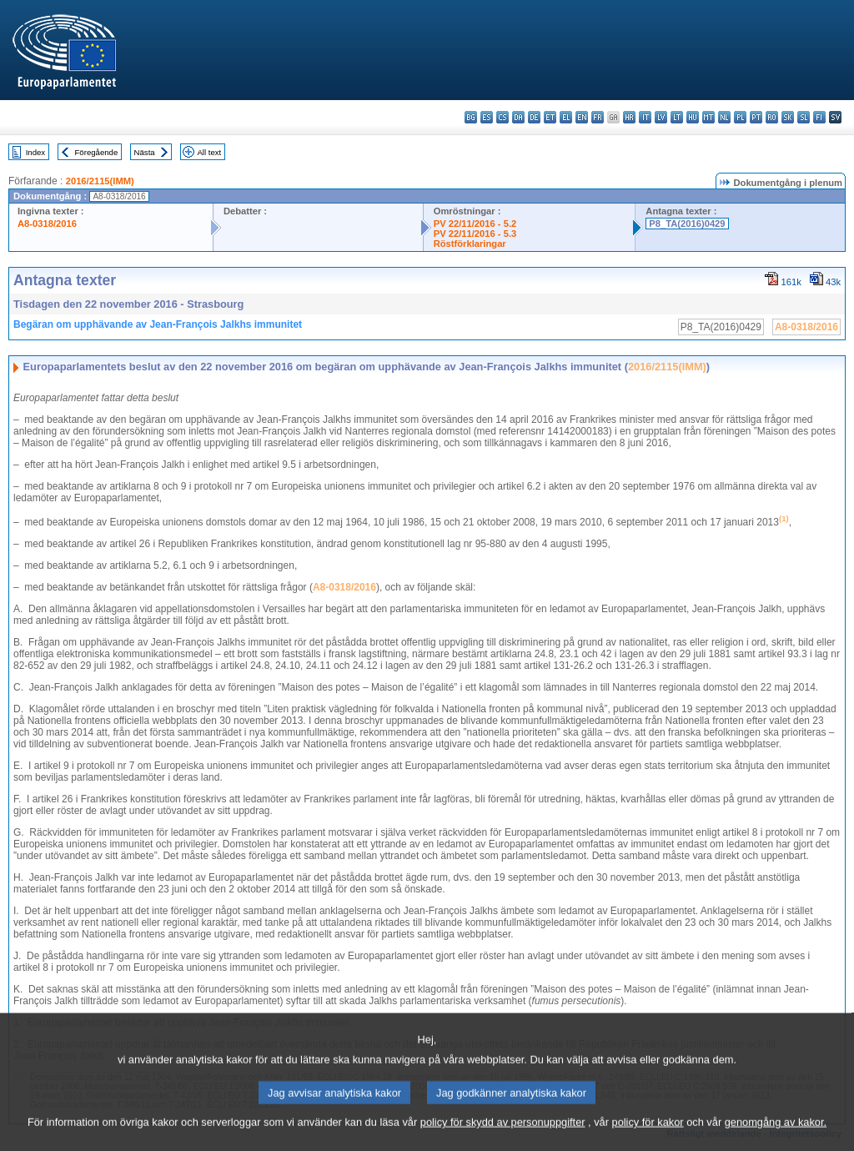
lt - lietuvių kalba (677, 117)
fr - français (597, 117)
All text (209, 152)
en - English (581, 117)
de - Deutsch (534, 117)
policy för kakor (648, 1139)
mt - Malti (708, 117)
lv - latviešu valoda (661, 117)
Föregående (96, 152)
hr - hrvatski (629, 117)
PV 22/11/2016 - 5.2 (475, 224)
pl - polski (740, 117)
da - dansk (518, 117)
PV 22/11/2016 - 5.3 (475, 234)
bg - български (471, 117)
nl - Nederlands (724, 117)
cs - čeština (502, 117)
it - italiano (645, 117)
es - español (486, 117)
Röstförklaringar (470, 244)
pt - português (756, 117)
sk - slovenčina (787, 117)
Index (35, 152)
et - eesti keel (550, 117)
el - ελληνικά (566, 117)
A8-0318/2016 (47, 224)
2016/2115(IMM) (100, 181)
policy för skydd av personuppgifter (502, 1139)
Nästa (144, 152)
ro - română (772, 117)
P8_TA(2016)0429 (687, 224)
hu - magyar (692, 117)
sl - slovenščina (803, 117)
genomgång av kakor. (775, 1139)
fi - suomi (819, 117)
